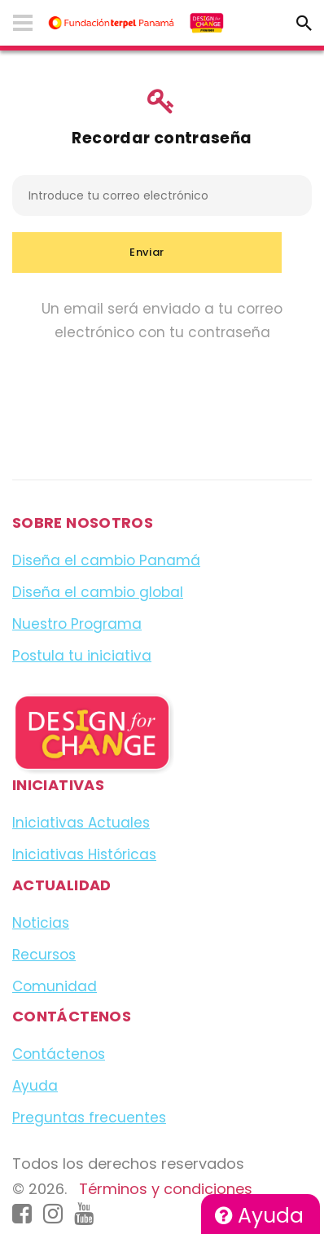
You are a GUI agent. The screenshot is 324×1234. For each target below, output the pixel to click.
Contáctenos (58, 1054)
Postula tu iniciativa (81, 655)
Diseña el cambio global (97, 592)
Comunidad (54, 986)
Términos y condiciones (165, 1189)
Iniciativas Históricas (84, 854)
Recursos (44, 954)
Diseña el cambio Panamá (106, 560)
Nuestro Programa (77, 624)
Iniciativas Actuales (81, 822)
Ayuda (259, 1215)
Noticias (40, 923)
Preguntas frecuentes (89, 1117)
